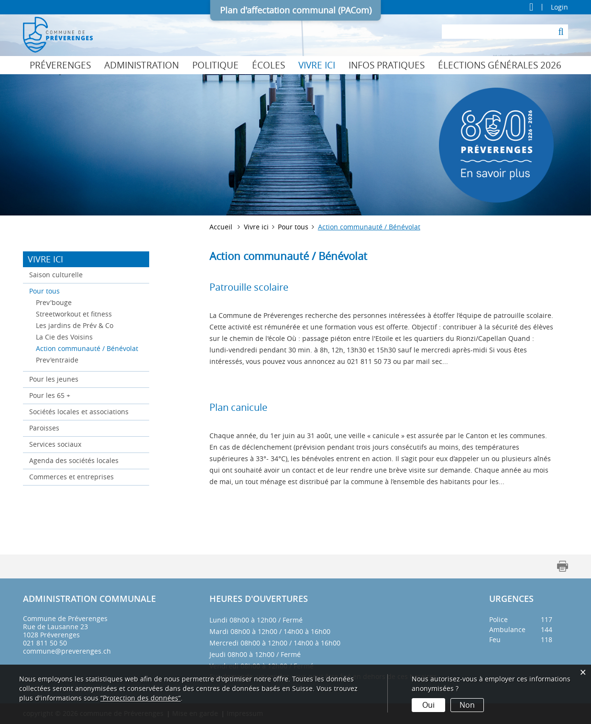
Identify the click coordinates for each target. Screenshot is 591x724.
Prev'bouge (54, 302)
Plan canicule (238, 407)
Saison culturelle (56, 274)
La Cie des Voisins (64, 336)
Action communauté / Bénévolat (89, 348)
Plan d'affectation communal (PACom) (296, 10)
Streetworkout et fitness (74, 313)
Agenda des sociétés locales (74, 460)
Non (467, 705)
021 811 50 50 (45, 643)
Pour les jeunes (53, 379)
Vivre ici (316, 65)
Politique (215, 65)
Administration (141, 65)
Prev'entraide (57, 359)
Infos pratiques (387, 65)
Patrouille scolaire (248, 287)
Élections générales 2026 (499, 65)
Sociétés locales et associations (79, 411)
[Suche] (561, 31)
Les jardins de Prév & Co (74, 325)
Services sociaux (55, 444)
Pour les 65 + (49, 395)
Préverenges (60, 65)
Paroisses (44, 427)
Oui (428, 705)
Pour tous (44, 290)
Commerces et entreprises (71, 476)
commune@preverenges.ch (67, 651)
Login (559, 7)
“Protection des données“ (140, 697)
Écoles (268, 65)
